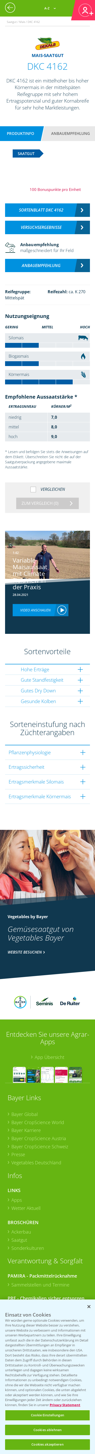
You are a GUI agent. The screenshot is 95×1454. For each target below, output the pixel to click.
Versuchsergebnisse (41, 227)
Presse (18, 1126)
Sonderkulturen (27, 1220)
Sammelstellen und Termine (40, 1257)
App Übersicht (49, 1029)
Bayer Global (24, 1086)
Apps (16, 1172)
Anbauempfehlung (70, 133)
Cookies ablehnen (47, 1430)
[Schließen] (88, 1306)
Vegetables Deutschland (36, 1134)
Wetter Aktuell (26, 1180)
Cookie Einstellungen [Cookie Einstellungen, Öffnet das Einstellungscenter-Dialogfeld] (47, 1415)
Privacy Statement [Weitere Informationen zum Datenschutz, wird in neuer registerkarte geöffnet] (65, 1405)
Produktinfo (20, 133)
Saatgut (19, 1212)
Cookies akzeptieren (47, 1444)
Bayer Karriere (26, 1102)
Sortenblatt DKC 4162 (41, 210)
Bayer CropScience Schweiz (39, 1118)
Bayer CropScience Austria (38, 1110)
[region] (47, 1376)
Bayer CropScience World (37, 1094)
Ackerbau (21, 1204)
